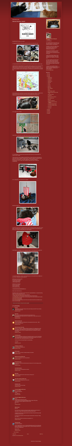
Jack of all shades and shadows (32, 5)
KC (17, 41)
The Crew (16, 351)
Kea (15, 307)
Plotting (49, 89)
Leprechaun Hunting (51, 94)
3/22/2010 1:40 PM (17, 348)
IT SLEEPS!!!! (50, 95)
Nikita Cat (16, 407)
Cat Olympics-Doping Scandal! (52, 103)
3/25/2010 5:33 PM (17, 430)
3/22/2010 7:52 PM (17, 370)
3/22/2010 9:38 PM (17, 381)
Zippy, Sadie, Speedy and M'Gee (20, 378)
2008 (48, 110)
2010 (48, 76)
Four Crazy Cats (15, 298)
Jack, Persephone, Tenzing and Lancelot (52, 39)
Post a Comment (16, 432)
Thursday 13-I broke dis (51, 100)
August (49, 82)
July (48, 83)
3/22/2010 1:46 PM (17, 353)
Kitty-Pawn (49, 99)
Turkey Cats (27, 292)
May (48, 86)
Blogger (40, 441)
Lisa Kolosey (17, 335)
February (49, 106)
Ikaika (16, 373)
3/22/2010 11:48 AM (18, 332)
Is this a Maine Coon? (51, 98)
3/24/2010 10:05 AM (18, 419)
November (49, 78)
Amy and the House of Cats (17, 297)
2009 (48, 109)
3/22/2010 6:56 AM (17, 318)
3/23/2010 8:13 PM (17, 386)
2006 (48, 113)
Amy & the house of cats (18, 327)
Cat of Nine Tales (16, 296)
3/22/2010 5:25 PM (17, 365)
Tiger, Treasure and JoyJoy (17, 294)
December (49, 77)
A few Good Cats (17, 368)
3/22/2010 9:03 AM (17, 324)
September (49, 81)
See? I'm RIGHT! (50, 88)
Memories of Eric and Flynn (19, 356)
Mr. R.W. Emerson (21, 295)
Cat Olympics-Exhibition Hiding (52, 105)
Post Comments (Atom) (19, 435)
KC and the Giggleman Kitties (19, 389)
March (49, 87)
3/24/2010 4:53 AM (17, 394)
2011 (48, 75)
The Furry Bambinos (17, 299)
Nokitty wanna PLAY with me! (52, 96)
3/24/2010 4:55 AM (17, 404)
